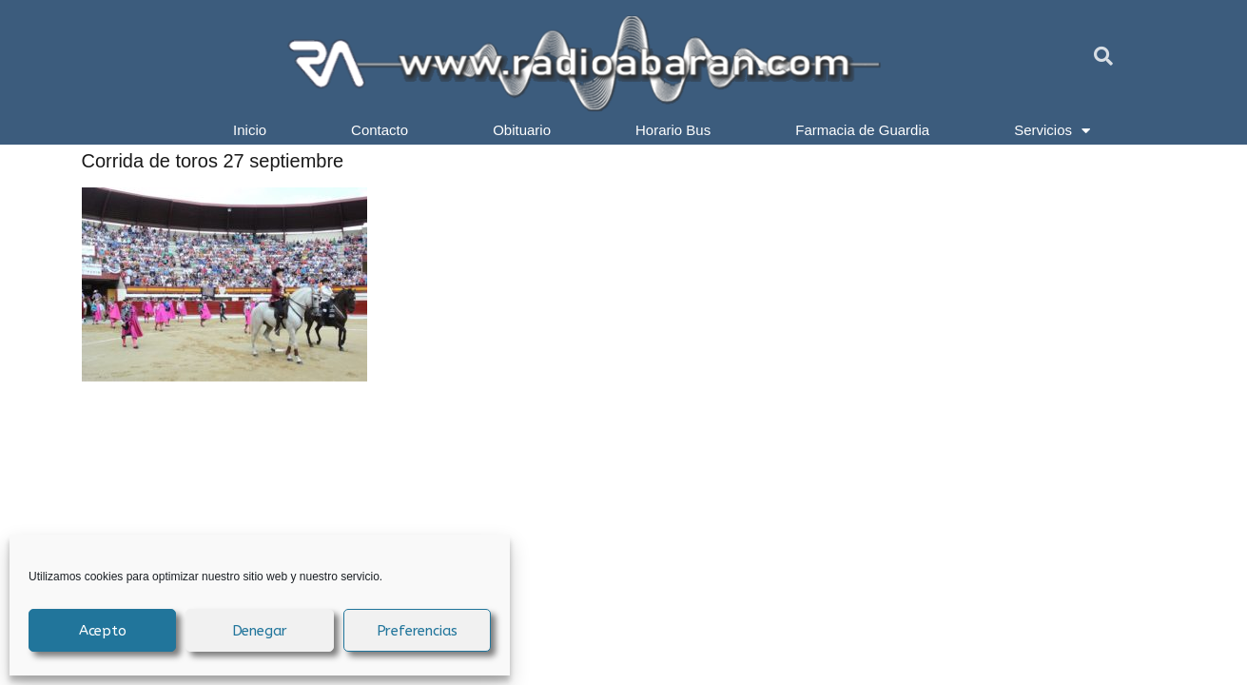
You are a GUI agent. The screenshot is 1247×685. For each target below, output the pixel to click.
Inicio (249, 130)
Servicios (1052, 130)
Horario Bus (673, 130)
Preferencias (417, 630)
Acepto (103, 630)
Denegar (260, 630)
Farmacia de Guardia (862, 130)
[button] (1103, 56)
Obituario (522, 130)
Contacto (379, 130)
